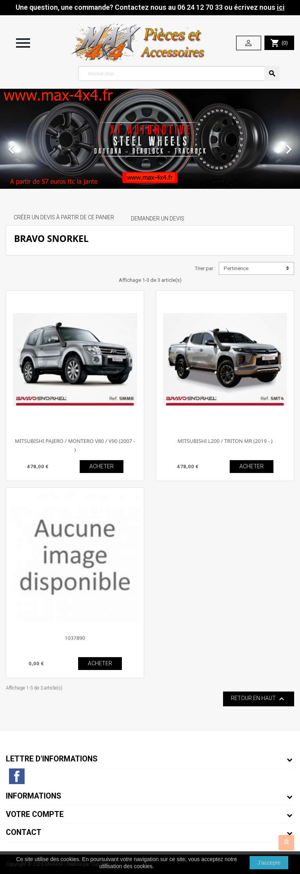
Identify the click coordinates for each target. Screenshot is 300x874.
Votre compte (35, 814)
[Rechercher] (179, 73)
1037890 (75, 637)
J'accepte (268, 863)
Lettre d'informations (52, 758)
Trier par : (205, 268)
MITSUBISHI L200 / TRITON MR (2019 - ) (225, 440)
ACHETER (101, 466)
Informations (33, 796)
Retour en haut (258, 699)
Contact (23, 832)
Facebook (17, 776)
